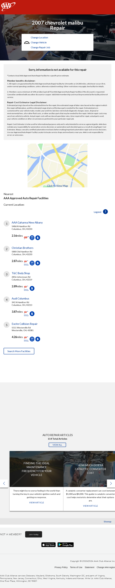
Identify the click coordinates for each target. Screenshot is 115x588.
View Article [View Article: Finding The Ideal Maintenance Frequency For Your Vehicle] (36, 502)
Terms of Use (76, 567)
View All (57, 445)
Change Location (39, 37)
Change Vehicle (39, 42)
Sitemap (107, 521)
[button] (111, 483)
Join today (33, 534)
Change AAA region (106, 567)
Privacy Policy (61, 567)
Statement (89, 567)
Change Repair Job (40, 47)
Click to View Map (57, 185)
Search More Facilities (18, 351)
